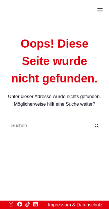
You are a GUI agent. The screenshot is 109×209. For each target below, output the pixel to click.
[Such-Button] (97, 125)
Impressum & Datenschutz (75, 204)
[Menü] (100, 10)
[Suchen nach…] (49, 125)
